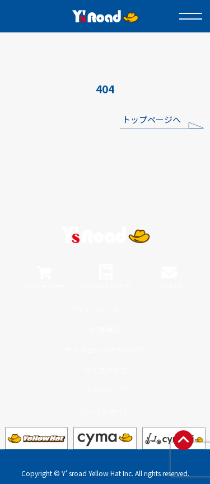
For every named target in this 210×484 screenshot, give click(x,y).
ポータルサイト (105, 411)
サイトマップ (105, 390)
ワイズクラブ (105, 370)
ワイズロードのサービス (105, 350)
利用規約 (105, 329)
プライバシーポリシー (105, 309)
